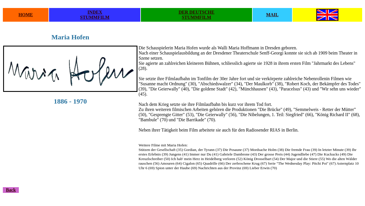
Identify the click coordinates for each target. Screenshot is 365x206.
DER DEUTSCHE (196, 12)
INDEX (95, 12)
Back (11, 189)
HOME (26, 14)
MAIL (272, 14)
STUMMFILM (95, 17)
